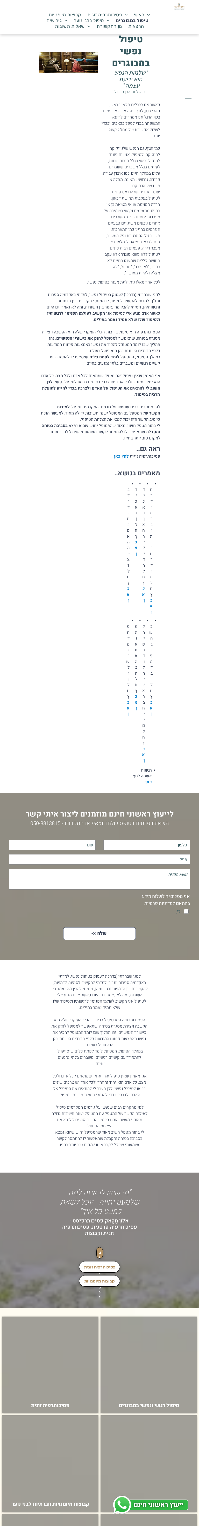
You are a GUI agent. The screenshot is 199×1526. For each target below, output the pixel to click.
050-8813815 (45, 823)
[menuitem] (142, 15)
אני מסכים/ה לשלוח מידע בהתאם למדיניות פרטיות (166, 900)
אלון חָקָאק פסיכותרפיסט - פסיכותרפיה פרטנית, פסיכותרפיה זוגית (99, 1227)
